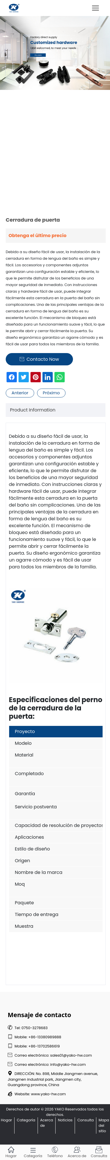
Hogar (6, 1120)
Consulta (85, 1120)
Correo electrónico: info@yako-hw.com (47, 1064)
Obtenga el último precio (37, 235)
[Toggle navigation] (95, 8)
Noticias (65, 1120)
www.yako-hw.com (48, 1094)
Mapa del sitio (104, 1125)
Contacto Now (39, 359)
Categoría (26, 1120)
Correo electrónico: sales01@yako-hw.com (50, 1055)
